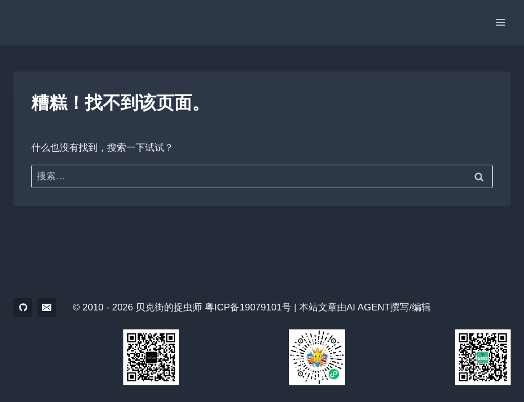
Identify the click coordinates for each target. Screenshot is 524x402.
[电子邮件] (46, 307)
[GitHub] (22, 307)
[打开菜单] (500, 22)
